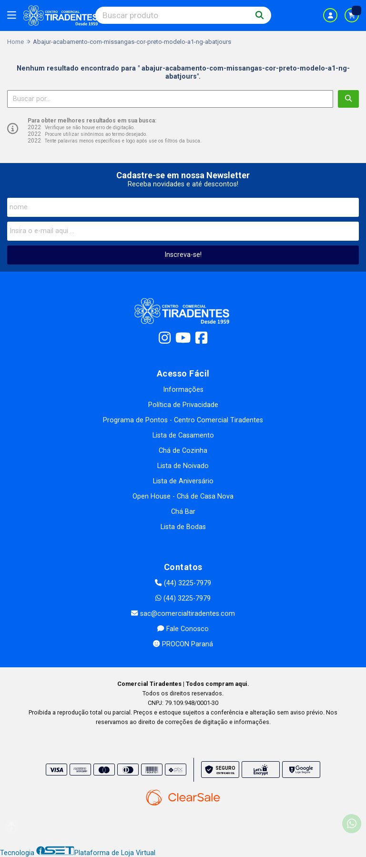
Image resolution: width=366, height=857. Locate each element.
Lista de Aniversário (183, 481)
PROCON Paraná (183, 644)
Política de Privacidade (183, 405)
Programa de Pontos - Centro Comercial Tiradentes (183, 420)
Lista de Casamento (183, 435)
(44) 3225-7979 (183, 583)
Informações (183, 390)
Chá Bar (183, 512)
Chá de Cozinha (183, 451)
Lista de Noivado (183, 466)
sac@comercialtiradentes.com (182, 614)
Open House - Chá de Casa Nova (183, 496)
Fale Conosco (182, 629)
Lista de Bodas (183, 527)
